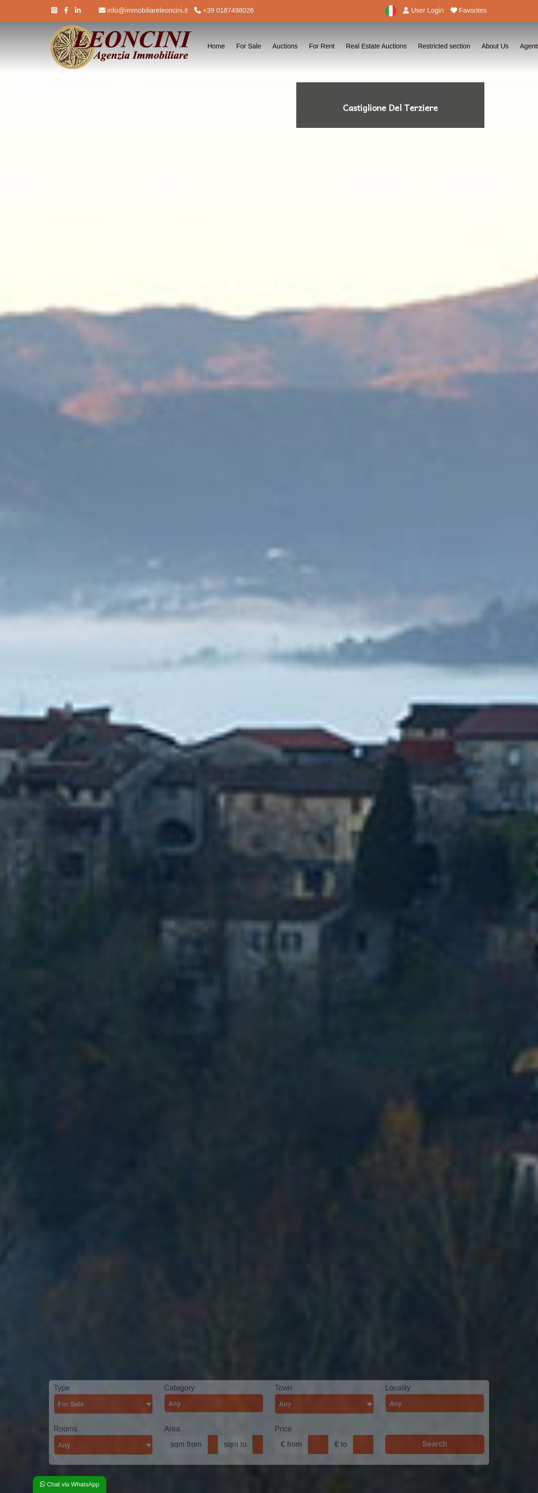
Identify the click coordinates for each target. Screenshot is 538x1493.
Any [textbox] (64, 1445)
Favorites (469, 10)
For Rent (321, 46)
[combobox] (103, 1404)
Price (283, 1429)
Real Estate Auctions (376, 46)
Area (172, 1429)
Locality (398, 1388)
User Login (423, 10)
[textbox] (324, 1403)
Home (216, 46)
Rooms (66, 1429)
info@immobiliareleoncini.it (143, 10)
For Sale (248, 46)
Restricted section (444, 46)
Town (283, 1388)
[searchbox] (216, 1406)
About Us (495, 46)
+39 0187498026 (223, 10)
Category (179, 1388)
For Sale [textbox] (71, 1404)
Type (62, 1388)
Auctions (285, 46)
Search (434, 1444)
